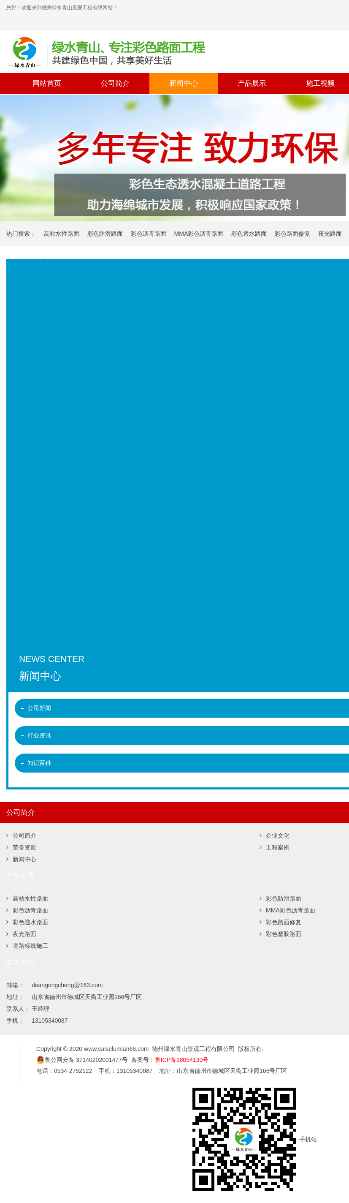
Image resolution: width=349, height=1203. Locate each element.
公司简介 (115, 83)
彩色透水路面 (249, 233)
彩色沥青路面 (148, 233)
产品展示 (252, 83)
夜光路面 (330, 233)
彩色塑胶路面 (280, 934)
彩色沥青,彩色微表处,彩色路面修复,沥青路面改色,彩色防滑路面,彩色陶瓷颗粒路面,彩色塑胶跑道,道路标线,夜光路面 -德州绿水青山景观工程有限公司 (154, 51)
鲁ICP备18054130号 (182, 1059)
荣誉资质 (21, 847)
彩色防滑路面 (105, 233)
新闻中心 (183, 83)
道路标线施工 (27, 945)
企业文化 (274, 835)
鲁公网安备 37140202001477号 (82, 1060)
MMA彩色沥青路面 (199, 233)
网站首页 (46, 83)
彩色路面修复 (292, 233)
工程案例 (274, 847)
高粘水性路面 (61, 233)
